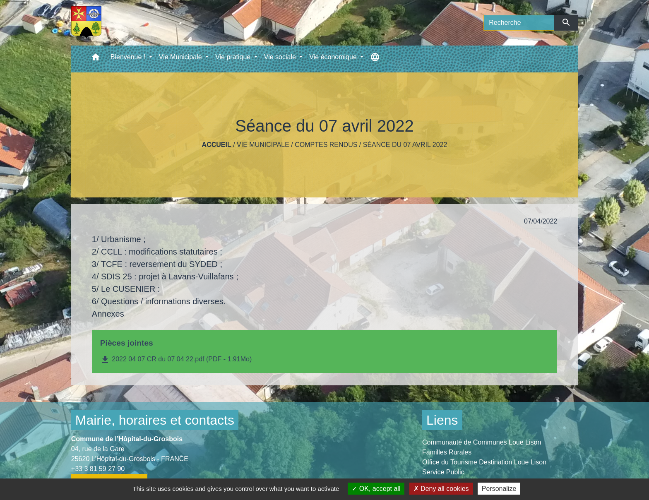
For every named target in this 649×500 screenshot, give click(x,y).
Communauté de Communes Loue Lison (481, 442)
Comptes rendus (326, 144)
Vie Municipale (263, 144)
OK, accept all (376, 488)
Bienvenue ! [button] (129, 56)
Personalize (499, 488)
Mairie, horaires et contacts (154, 420)
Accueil (216, 144)
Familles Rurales (446, 452)
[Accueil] (86, 22)
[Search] (518, 23)
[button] (95, 59)
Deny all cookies (441, 488)
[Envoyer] (566, 23)
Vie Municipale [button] (181, 56)
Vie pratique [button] (233, 56)
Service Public (443, 472)
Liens (442, 420)
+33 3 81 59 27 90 (98, 468)
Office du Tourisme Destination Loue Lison (484, 462)
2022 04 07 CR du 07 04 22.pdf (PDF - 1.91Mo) (176, 360)
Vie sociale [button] (281, 56)
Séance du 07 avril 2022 (405, 144)
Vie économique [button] (333, 56)
